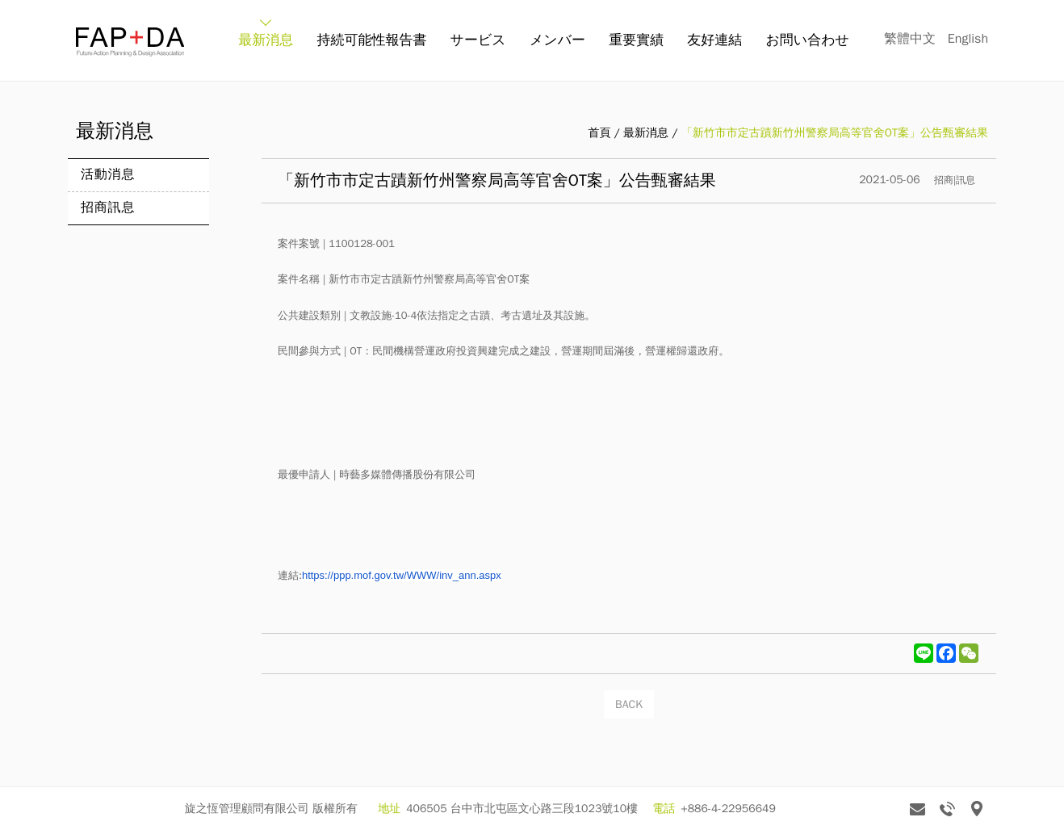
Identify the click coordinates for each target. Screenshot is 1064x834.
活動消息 (108, 174)
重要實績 (636, 39)
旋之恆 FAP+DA (130, 42)
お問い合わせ (807, 39)
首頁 (599, 133)
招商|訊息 (954, 180)
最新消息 (265, 39)
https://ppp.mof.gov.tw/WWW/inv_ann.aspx (401, 575)
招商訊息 (108, 207)
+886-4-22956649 (728, 808)
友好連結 (714, 39)
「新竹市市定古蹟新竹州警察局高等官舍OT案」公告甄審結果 (834, 133)
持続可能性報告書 (371, 39)
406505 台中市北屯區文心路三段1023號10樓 (522, 808)
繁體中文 (910, 39)
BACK (629, 704)
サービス (478, 39)
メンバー (557, 39)
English (968, 39)
